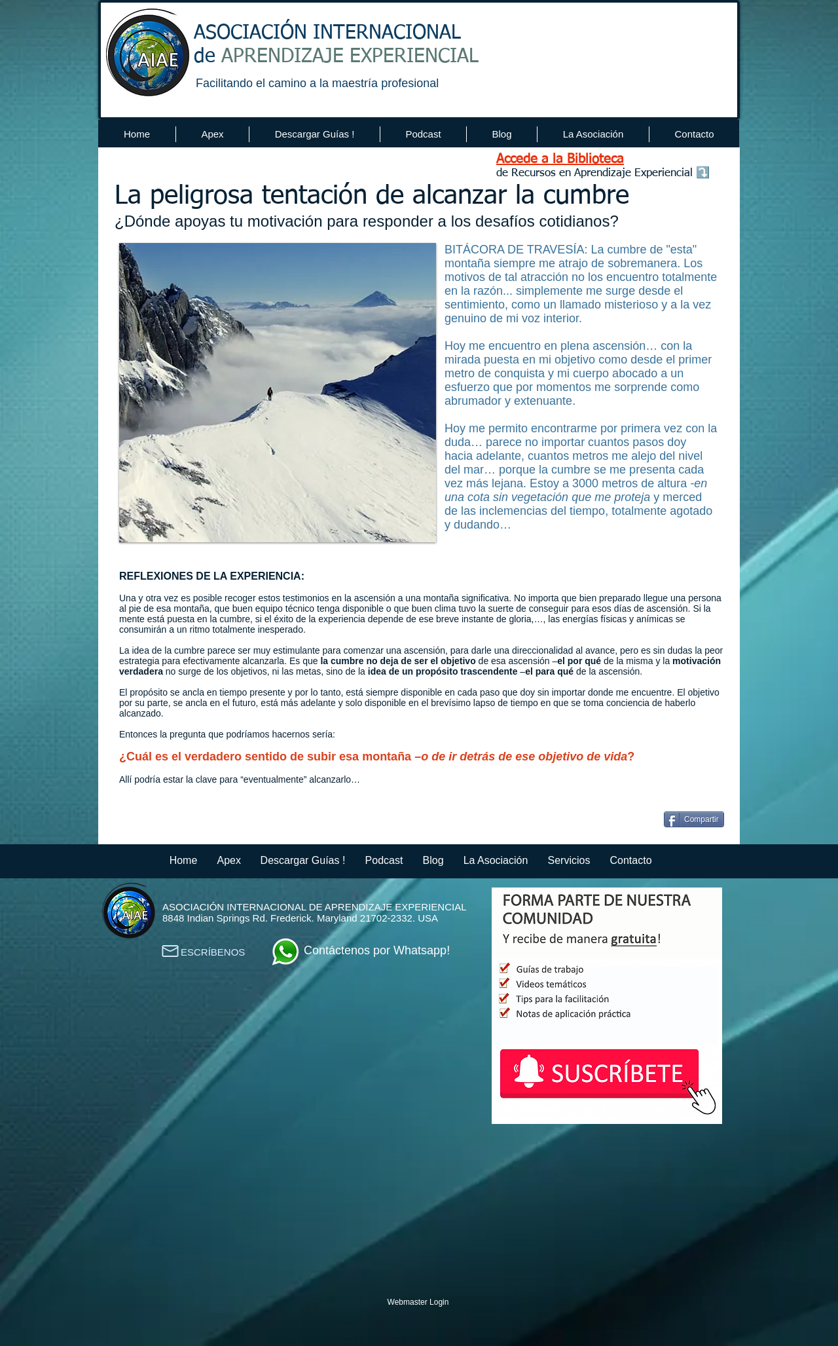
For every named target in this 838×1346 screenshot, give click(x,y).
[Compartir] (694, 819)
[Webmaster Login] (418, 1302)
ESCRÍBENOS (213, 952)
